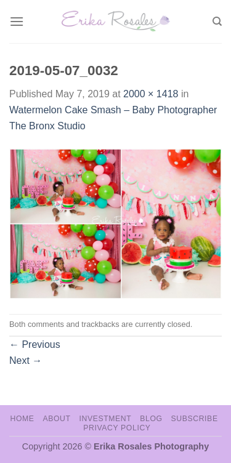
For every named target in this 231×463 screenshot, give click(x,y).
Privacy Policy (116, 428)
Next (25, 360)
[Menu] (16, 21)
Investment (105, 418)
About (56, 418)
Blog (151, 418)
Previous (34, 344)
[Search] (217, 21)
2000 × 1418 (150, 94)
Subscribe (194, 418)
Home (22, 418)
